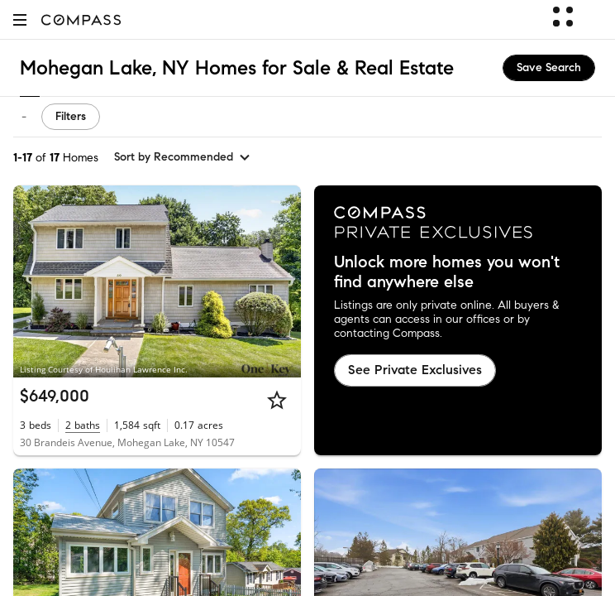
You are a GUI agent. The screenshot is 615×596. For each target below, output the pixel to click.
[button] (20, 19)
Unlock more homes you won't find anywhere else (447, 272)
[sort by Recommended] (183, 157)
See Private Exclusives (415, 369)
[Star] (277, 400)
